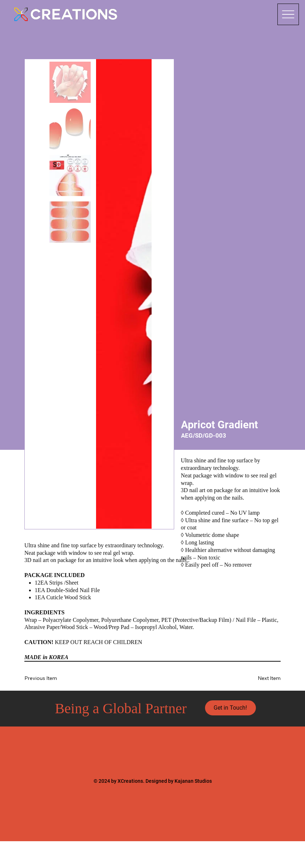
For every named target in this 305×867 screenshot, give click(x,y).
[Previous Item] (45, 678)
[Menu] (288, 14)
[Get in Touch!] (230, 707)
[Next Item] (259, 678)
